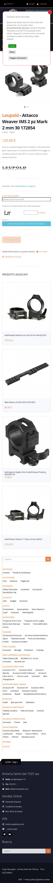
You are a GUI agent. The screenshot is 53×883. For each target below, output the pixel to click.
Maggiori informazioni (18, 58)
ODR (20, 879)
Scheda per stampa (11, 256)
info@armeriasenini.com (18, 789)
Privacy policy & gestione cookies (37, 879)
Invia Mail (41, 251)
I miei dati (43, 4)
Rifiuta (12, 52)
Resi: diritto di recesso (14, 811)
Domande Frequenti (13, 802)
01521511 (9, 4)
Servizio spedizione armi (15, 824)
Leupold (10, 115)
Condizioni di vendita (14, 806)
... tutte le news (11, 829)
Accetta (12, 46)
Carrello (32, 4)
